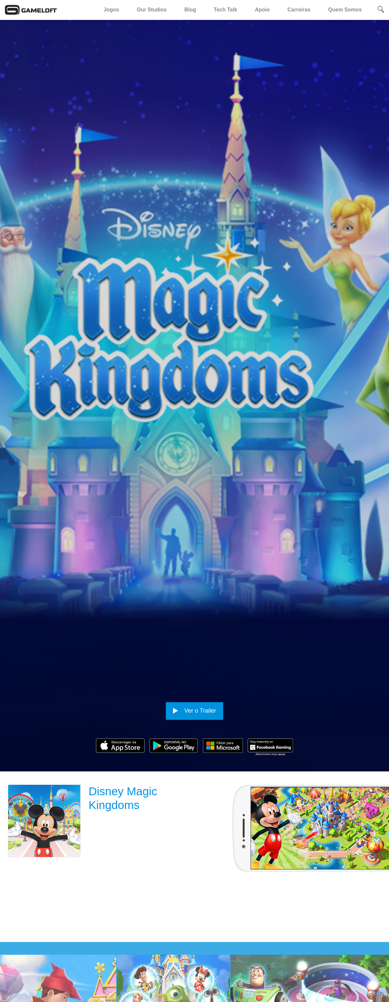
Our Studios (152, 9)
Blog (190, 9)
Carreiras (299, 9)
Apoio (262, 9)
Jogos (111, 9)
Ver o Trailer (194, 710)
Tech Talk (225, 9)
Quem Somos (345, 9)
